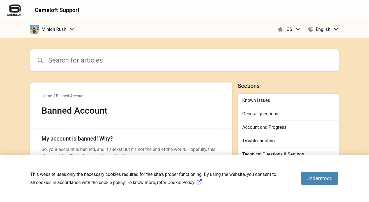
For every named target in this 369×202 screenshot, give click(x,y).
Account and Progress (264, 127)
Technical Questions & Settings (273, 154)
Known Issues (256, 100)
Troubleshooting (258, 140)
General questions (260, 113)
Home (46, 96)
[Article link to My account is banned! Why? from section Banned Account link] (131, 147)
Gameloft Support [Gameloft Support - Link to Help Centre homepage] (57, 10)
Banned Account (70, 96)
